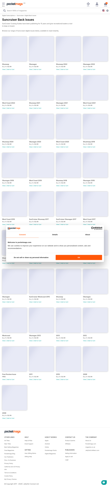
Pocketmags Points (51, 450)
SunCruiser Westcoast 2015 (39, 297)
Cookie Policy (8, 476)
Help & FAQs (28, 440)
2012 (85, 335)
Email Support (29, 444)
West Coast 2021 (89, 103)
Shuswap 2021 (34, 103)
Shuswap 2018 (61, 180)
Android (47, 444)
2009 (85, 374)
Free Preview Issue (9, 374)
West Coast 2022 (8, 103)
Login (66, 460)
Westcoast (6, 335)
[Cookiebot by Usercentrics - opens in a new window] (92, 228)
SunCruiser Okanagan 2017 (66, 219)
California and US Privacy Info (12, 468)
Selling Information (71, 453)
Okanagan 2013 (35, 335)
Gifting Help (28, 456)
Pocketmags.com (90, 444)
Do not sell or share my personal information (31, 257)
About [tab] (87, 234)
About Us (88, 440)
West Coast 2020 (62, 142)
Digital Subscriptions (8, 15)
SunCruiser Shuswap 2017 (39, 219)
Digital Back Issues (30, 15)
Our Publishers (8, 457)
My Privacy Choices (10, 479)
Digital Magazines (50, 453)
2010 (58, 374)
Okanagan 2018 (89, 180)
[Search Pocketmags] (4, 10)
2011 (30, 374)
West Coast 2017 (89, 219)
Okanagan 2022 (89, 64)
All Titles (7, 440)
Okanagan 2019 (8, 180)
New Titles (7, 444)
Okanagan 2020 (35, 142)
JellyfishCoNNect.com (92, 450)
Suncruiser (20, 15)
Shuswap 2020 (7, 142)
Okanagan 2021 (62, 103)
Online (47, 447)
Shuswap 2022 (61, 64)
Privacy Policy (8, 463)
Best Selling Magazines (11, 447)
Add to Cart (10, 69)
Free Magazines (9, 450)
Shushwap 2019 (89, 142)
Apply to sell (69, 456)
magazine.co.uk (90, 447)
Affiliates (67, 444)
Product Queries (70, 440)
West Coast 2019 (35, 180)
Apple (46, 440)
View (3, 69)
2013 (58, 335)
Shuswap (5, 64)
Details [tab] (55, 234)
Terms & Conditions (10, 472)
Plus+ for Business (10, 460)
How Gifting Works (30, 453)
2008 (4, 413)
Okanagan (33, 64)
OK (79, 257)
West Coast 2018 (8, 219)
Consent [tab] (22, 234)
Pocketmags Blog (9, 453)
